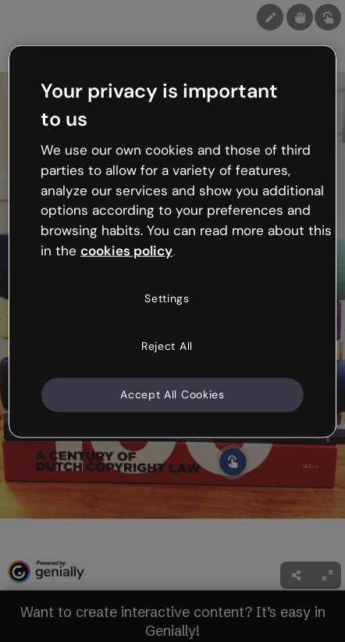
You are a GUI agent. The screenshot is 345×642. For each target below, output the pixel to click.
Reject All (167, 346)
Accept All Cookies (172, 394)
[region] (172, 241)
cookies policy (126, 250)
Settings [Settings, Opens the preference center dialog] (167, 298)
